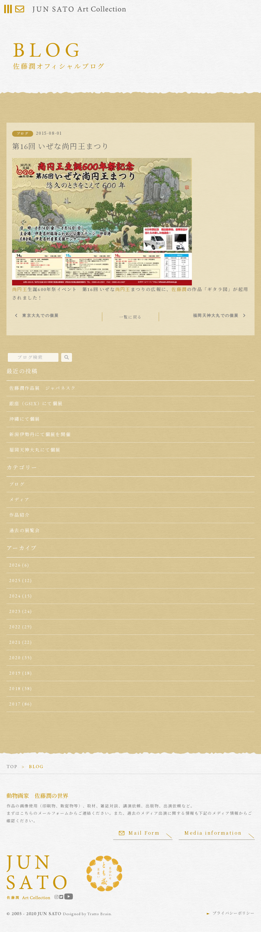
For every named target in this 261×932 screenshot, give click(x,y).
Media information (213, 833)
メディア (19, 500)
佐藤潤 (179, 289)
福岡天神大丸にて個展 (34, 450)
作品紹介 (19, 515)
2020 (15, 658)
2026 (15, 565)
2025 (15, 580)
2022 (15, 627)
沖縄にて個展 (24, 419)
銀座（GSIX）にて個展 (36, 404)
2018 (15, 688)
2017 (15, 704)
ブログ (23, 133)
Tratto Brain (99, 913)
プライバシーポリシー (233, 913)
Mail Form (139, 833)
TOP (11, 767)
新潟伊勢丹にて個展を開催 (40, 435)
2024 (15, 596)
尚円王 (20, 289)
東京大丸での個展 (40, 315)
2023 (15, 611)
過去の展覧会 (24, 530)
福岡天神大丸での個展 (216, 315)
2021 (15, 642)
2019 (15, 673)
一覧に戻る (130, 317)
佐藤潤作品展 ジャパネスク (42, 388)
